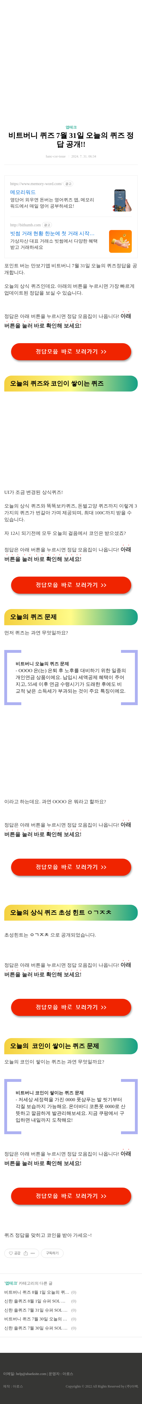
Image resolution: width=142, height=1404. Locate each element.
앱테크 (71, 127)
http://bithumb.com (25, 225)
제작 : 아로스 (13, 1386)
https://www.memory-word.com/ (36, 184)
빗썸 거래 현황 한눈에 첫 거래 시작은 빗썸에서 (52, 234)
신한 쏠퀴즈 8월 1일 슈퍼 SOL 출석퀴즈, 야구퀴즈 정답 (37, 1301)
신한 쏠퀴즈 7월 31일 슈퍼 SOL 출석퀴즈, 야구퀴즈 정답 (37, 1310)
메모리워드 (23, 192)
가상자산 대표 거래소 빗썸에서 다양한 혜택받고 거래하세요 (54, 244)
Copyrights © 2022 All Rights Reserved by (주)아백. (102, 1386)
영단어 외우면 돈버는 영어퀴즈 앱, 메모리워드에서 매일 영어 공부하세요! (52, 202)
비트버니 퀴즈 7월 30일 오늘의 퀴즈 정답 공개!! (37, 1319)
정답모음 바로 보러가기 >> (71, 352)
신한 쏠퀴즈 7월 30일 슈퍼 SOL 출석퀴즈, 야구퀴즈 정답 (37, 1328)
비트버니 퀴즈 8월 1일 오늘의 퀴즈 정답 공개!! (37, 1292)
